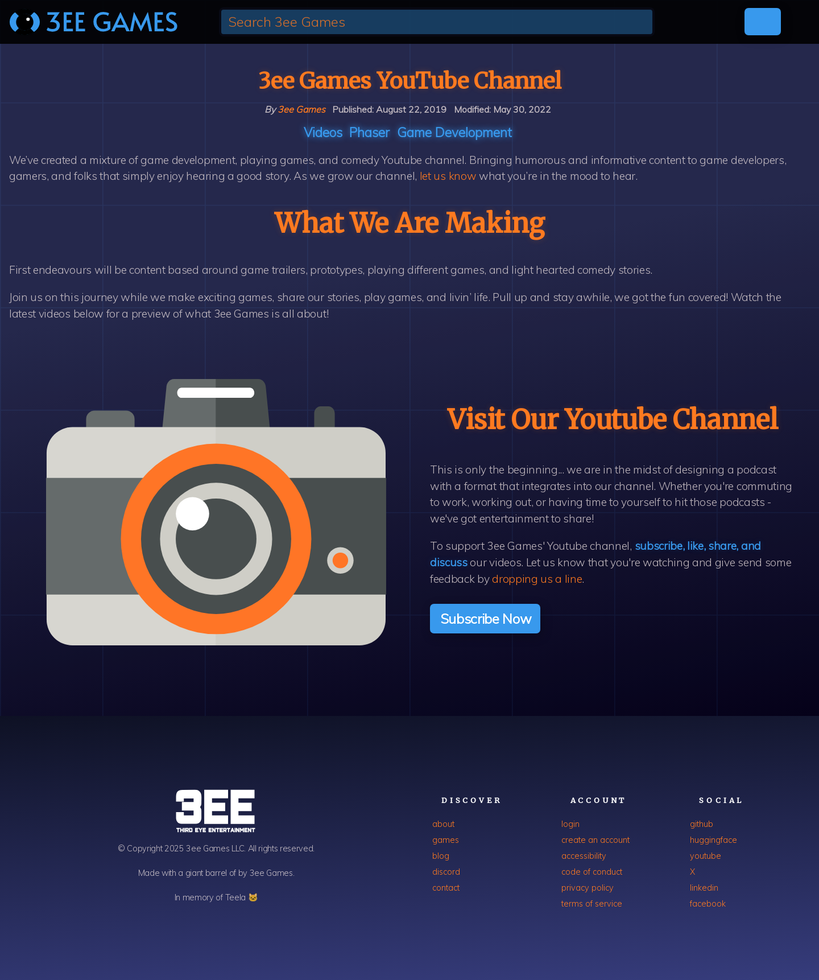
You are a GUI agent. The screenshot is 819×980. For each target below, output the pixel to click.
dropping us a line (537, 579)
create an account (595, 840)
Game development (454, 132)
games (445, 840)
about (443, 824)
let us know (448, 176)
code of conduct (591, 872)
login (570, 824)
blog (440, 856)
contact (446, 888)
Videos (323, 132)
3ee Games (301, 109)
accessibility (583, 856)
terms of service (591, 904)
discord (446, 872)
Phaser (369, 132)
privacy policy (587, 888)
